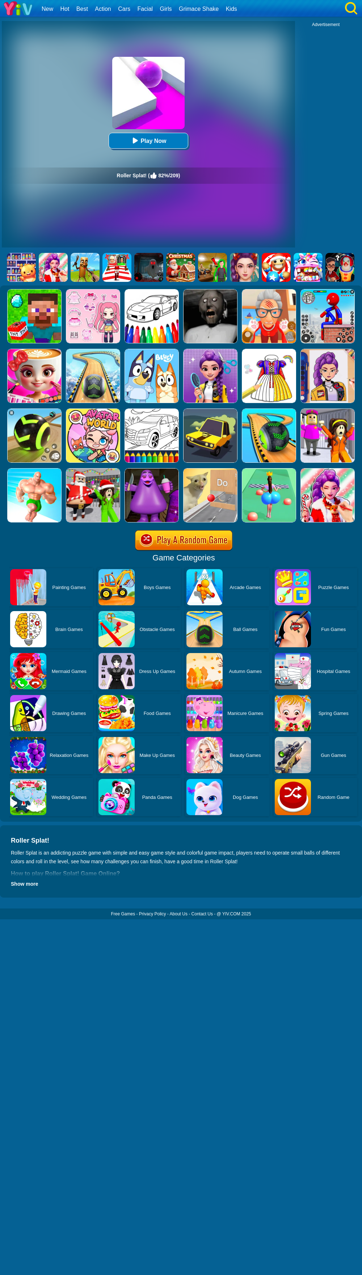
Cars (124, 9)
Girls (166, 9)
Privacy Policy (152, 913)
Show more (24, 884)
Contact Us (202, 913)
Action (103, 9)
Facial (145, 9)
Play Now (148, 140)
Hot (64, 9)
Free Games (123, 913)
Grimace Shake (199, 9)
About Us (179, 913)
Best (82, 9)
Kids (231, 9)
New (47, 9)
